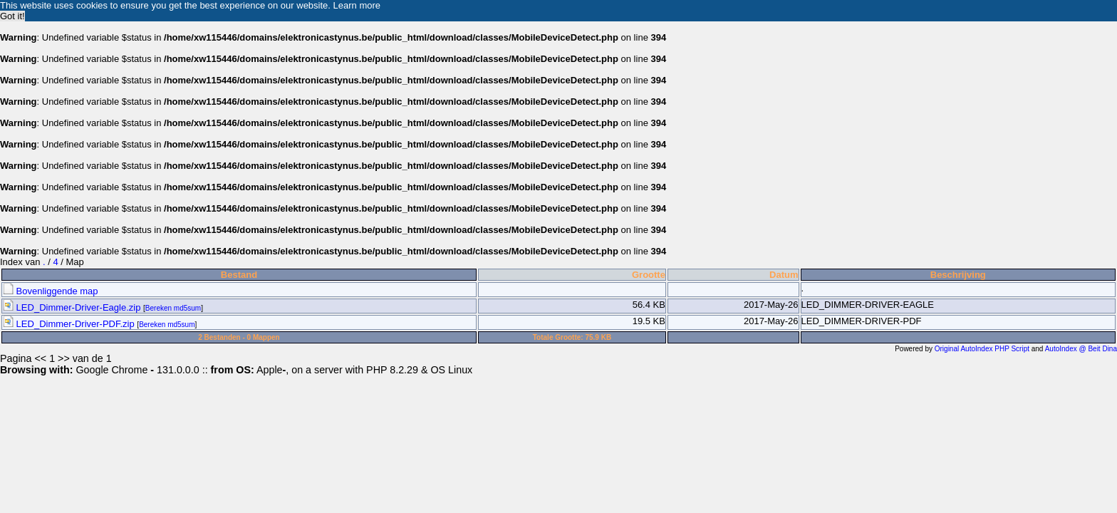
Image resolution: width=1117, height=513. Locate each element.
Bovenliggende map (50, 291)
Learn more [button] (356, 5)
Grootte (648, 274)
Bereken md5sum (173, 308)
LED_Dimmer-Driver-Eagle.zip (72, 307)
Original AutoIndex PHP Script (982, 349)
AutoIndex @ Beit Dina (1081, 349)
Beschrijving (958, 274)
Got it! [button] (12, 16)
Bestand (239, 274)
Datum (783, 274)
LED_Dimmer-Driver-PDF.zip (69, 323)
